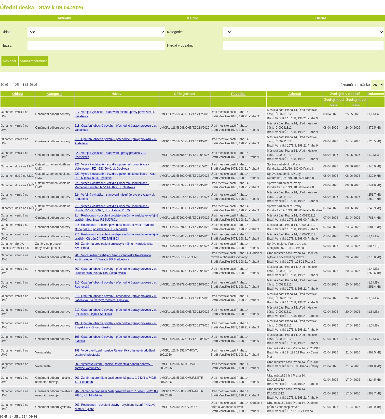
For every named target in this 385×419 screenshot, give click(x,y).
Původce (238, 94)
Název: (6, 45)
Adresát (294, 94)
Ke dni (192, 18)
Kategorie (54, 94)
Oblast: (6, 32)
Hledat (321, 18)
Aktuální (64, 18)
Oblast (17, 94)
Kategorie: (175, 32)
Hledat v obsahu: (180, 45)
